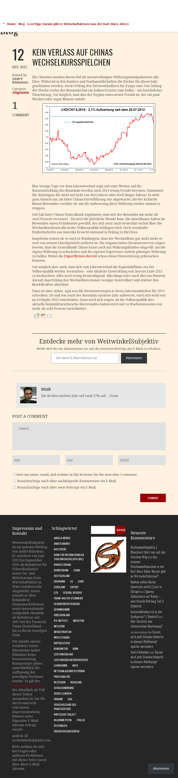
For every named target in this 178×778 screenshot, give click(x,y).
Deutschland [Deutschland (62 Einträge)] (62, 576)
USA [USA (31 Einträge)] (70, 699)
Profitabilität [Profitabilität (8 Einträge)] (62, 676)
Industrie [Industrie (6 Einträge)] (78, 620)
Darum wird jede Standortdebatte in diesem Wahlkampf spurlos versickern (147, 639)
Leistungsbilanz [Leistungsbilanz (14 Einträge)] (63, 654)
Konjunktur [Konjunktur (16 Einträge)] (61, 648)
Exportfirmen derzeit (80, 256)
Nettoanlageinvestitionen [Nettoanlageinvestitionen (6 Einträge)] (69, 671)
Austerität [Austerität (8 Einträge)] (60, 549)
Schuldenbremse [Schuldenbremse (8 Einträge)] (64, 688)
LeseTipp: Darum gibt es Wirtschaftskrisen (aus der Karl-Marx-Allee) (78, 24)
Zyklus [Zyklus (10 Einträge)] (80, 720)
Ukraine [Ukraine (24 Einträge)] (58, 699)
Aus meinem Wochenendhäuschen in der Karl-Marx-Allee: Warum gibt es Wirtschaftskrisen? (148, 567)
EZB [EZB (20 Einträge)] (56, 592)
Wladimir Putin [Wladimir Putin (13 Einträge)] (62, 720)
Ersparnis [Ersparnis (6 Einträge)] (59, 581)
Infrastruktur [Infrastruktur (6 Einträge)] (62, 632)
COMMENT (22, 108)
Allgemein (20, 92)
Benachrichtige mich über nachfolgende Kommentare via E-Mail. (67, 481)
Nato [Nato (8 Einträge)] (75, 665)
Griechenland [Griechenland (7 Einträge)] (62, 615)
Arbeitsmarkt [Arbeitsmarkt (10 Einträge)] (62, 543)
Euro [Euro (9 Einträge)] (81, 581)
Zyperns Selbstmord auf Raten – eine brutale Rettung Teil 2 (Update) (147, 598)
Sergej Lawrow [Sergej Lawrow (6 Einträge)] (63, 693)
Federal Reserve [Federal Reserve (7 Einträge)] (72, 592)
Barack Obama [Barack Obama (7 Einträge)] (62, 564)
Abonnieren (134, 358)
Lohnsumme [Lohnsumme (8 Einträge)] (60, 665)
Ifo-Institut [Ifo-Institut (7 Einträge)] (61, 620)
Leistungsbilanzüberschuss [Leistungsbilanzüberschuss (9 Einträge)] (71, 660)
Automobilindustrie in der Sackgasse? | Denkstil (146, 614)
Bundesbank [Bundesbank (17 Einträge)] (61, 570)
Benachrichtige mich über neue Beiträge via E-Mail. (56, 487)
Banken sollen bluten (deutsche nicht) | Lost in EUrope (146, 587)
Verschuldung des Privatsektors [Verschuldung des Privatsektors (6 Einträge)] (65, 706)
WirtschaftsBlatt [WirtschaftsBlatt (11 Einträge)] (65, 714)
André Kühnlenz (140, 652)
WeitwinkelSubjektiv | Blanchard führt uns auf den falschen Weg (148, 552)
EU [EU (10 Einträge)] (71, 581)
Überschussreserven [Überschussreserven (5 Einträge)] (66, 731)
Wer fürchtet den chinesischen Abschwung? (147, 624)
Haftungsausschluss (27, 685)
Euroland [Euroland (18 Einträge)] (59, 587)
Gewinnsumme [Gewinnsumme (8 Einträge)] (62, 609)
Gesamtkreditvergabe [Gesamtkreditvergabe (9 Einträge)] (67, 604)
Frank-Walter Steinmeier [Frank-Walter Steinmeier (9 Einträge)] (68, 598)
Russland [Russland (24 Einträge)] (76, 682)
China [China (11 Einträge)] (76, 570)
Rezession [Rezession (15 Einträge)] (59, 682)
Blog (21, 24)
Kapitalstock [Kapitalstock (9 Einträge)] (62, 643)
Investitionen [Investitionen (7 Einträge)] (61, 637)
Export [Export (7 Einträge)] (74, 587)
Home (11, 24)
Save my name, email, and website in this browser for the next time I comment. (76, 475)
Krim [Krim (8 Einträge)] (75, 648)
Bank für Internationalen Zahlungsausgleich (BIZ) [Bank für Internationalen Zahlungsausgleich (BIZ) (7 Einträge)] (69, 557)
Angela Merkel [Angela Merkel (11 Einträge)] (62, 538)
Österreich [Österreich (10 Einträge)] (60, 725)
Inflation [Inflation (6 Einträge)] (59, 626)
